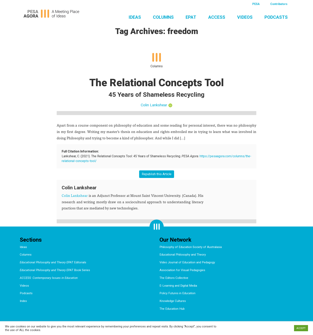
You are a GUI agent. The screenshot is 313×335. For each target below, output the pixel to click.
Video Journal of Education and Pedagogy (187, 262)
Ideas (135, 17)
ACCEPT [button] (301, 328)
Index (23, 301)
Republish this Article (156, 174)
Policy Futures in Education (177, 293)
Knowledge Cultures (172, 301)
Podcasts (276, 17)
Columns (163, 17)
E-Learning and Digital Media (178, 285)
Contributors (278, 4)
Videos (245, 17)
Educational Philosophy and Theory (182, 254)
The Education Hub (172, 309)
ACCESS (216, 17)
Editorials (53, 262)
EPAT (191, 17)
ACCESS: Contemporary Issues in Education (49, 278)
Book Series (55, 270)
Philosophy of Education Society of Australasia (190, 247)
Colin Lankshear (154, 105)
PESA (256, 4)
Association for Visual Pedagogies (182, 270)
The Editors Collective (173, 278)
